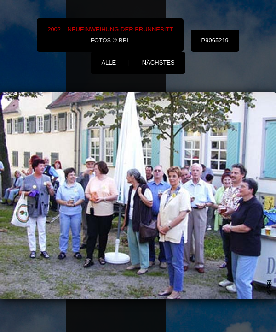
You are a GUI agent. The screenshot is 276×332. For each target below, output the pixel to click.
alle (108, 62)
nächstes (158, 62)
